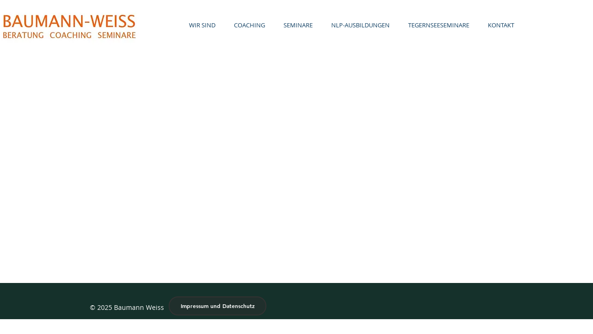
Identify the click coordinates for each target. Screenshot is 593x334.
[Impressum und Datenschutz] (217, 305)
